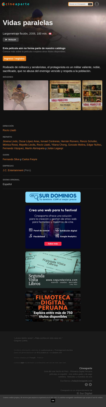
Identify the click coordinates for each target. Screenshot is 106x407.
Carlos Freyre (29, 159)
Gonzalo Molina (76, 144)
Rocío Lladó (9, 130)
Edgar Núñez (94, 144)
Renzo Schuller (88, 141)
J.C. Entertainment (13, 170)
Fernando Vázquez (13, 148)
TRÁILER (11, 40)
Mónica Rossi (10, 144)
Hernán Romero (70, 141)
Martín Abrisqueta (35, 148)
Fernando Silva (11, 159)
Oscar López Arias (29, 141)
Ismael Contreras (50, 141)
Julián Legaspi (55, 148)
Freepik (32, 358)
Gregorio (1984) (20, 341)
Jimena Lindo (10, 141)
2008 (32, 33)
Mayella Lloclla (27, 144)
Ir (90, 4)
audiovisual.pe (47, 350)
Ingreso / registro (14, 58)
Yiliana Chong (59, 144)
